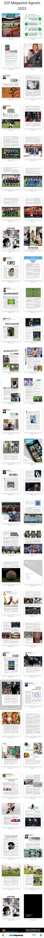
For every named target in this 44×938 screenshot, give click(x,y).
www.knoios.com (33, 931)
